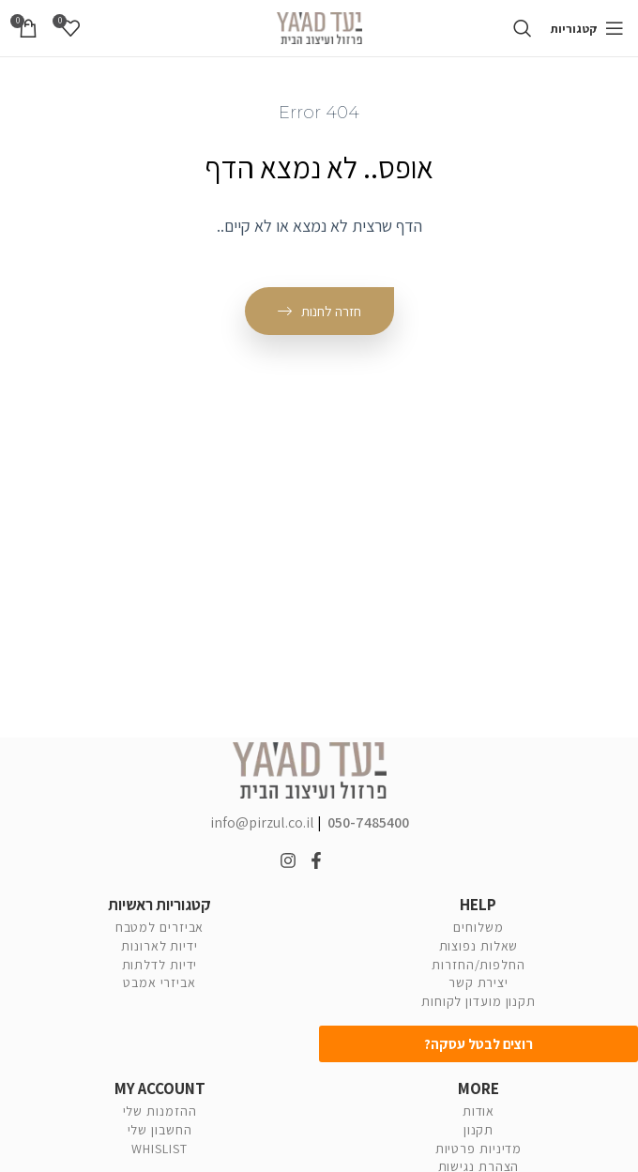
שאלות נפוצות (479, 945)
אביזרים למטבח (159, 927)
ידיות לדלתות (159, 964)
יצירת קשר (479, 982)
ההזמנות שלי (160, 1111)
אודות (479, 1111)
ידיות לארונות (160, 945)
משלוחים (479, 927)
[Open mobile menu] (589, 28)
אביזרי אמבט (159, 982)
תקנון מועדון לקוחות (478, 1001)
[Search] (526, 28)
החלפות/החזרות (478, 964)
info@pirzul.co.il (263, 822)
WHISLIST (159, 1148)
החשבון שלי (159, 1129)
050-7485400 (366, 822)
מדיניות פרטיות (478, 1148)
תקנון (478, 1129)
